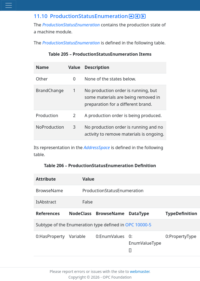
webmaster (139, 271)
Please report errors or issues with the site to (90, 271)
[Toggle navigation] (8, 5)
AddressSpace (97, 147)
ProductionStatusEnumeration (71, 25)
